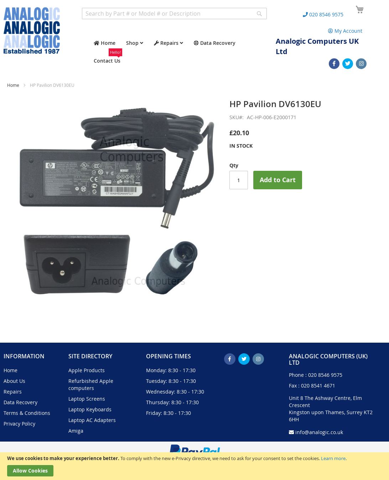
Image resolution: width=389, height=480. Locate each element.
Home (13, 85)
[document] (194, 466)
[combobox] (174, 13)
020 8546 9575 (325, 374)
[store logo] (32, 30)
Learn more (333, 458)
